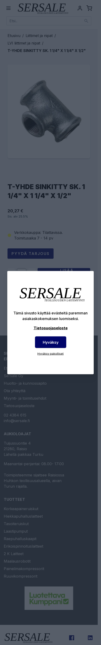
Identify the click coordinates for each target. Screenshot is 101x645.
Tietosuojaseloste (51, 327)
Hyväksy (50, 342)
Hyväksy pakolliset (50, 353)
